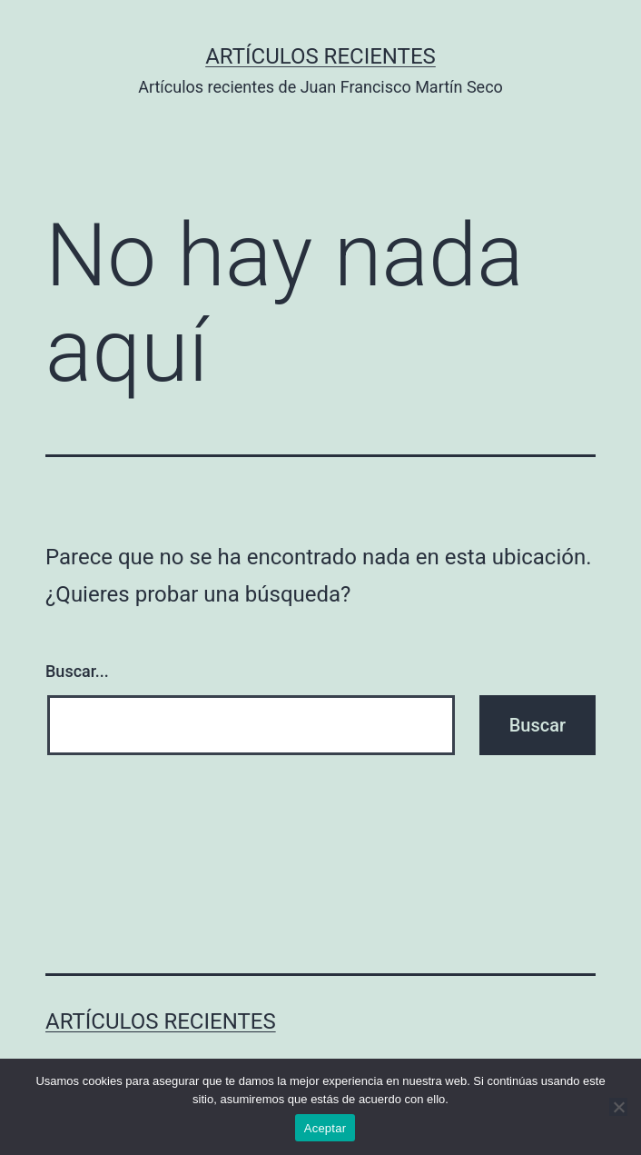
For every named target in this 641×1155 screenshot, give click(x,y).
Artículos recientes (320, 56)
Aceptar (325, 1128)
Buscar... (77, 671)
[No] (618, 1107)
